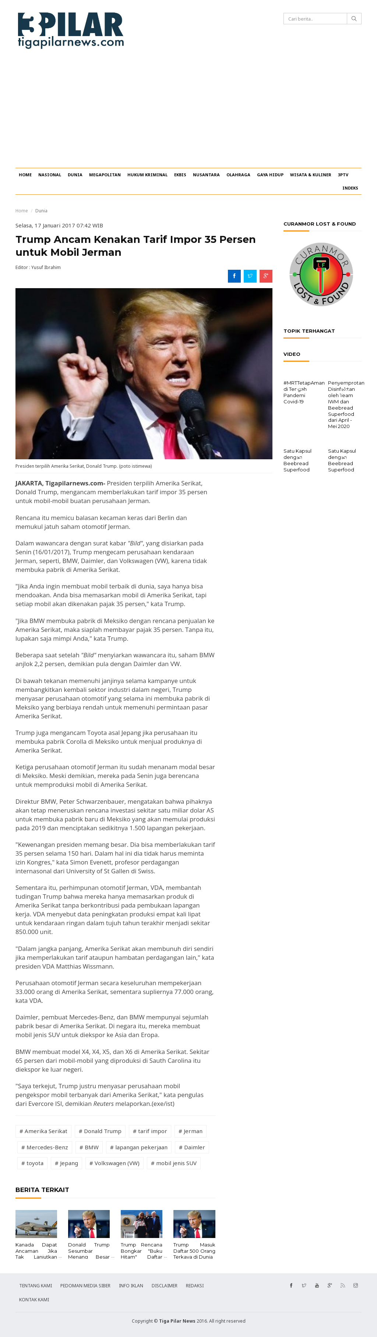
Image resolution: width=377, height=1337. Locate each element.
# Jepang (66, 1163)
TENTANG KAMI (35, 1286)
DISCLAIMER (164, 1286)
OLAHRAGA (238, 174)
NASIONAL (49, 174)
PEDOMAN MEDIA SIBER (85, 1286)
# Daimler (192, 1147)
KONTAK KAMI (34, 1300)
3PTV (343, 174)
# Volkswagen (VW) (114, 1163)
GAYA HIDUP (270, 174)
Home (21, 211)
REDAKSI (195, 1286)
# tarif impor (150, 1131)
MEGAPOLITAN (105, 174)
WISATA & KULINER (310, 174)
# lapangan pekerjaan (139, 1147)
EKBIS (180, 174)
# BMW (89, 1147)
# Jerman (190, 1131)
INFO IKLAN (131, 1286)
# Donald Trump (100, 1131)
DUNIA (75, 174)
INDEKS (350, 188)
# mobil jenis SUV (174, 1163)
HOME (25, 174)
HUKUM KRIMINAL (147, 174)
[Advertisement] (188, 112)
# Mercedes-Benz (44, 1147)
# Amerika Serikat (43, 1131)
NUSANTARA (206, 174)
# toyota (32, 1163)
